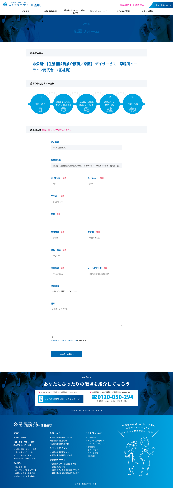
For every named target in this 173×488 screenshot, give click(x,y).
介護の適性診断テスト (60, 452)
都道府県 (58, 232)
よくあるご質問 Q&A (96, 440)
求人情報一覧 (20, 467)
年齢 (56, 214)
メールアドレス (98, 268)
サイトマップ (93, 449)
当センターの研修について (61, 437)
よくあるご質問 (123, 11)
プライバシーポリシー (96, 443)
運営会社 (91, 446)
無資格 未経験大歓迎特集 (25, 473)
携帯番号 (58, 268)
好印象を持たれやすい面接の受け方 (65, 470)
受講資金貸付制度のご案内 (61, 455)
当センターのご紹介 (23, 455)
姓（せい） (59, 178)
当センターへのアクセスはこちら (85, 410)
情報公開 (91, 456)
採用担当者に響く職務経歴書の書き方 (66, 473)
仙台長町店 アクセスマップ (26, 458)
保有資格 (55, 286)
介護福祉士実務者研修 (60, 443)
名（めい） (96, 178)
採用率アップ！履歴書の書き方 (63, 464)
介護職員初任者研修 (59, 440)
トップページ (20, 437)
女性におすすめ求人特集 (25, 476)
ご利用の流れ (93, 437)
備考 (53, 303)
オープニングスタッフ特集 (25, 470)
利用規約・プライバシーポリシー (64, 340)
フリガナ (58, 196)
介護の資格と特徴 (58, 467)
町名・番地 (59, 250)
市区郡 (94, 232)
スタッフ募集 (147, 11)
